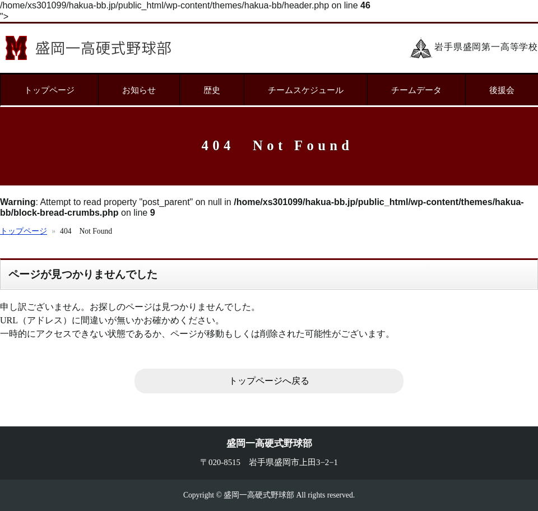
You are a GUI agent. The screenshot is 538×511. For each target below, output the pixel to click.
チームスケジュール (306, 90)
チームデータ (416, 90)
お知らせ (139, 90)
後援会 (501, 90)
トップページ (49, 90)
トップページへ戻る (269, 380)
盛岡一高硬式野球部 (88, 48)
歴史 (211, 90)
